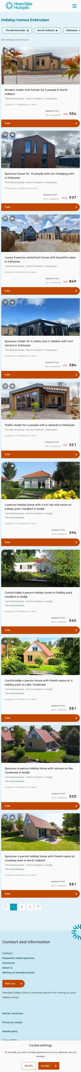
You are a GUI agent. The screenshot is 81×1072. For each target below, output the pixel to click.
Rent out (10, 983)
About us (7, 967)
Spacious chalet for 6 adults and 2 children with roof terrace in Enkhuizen (39, 343)
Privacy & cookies (12, 1022)
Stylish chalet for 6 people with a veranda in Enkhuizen (40, 425)
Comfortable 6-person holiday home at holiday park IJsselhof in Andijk (38, 594)
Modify (29, 1065)
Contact (7, 953)
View (7, 123)
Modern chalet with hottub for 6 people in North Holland (36, 92)
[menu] (74, 6)
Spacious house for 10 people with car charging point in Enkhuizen (39, 175)
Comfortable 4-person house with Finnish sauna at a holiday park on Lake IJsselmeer (38, 682)
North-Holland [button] (45, 30)
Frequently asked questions (18, 958)
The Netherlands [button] (15, 30)
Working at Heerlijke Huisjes (18, 972)
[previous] (5, 907)
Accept (45, 1065)
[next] (38, 907)
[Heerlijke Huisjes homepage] (18, 6)
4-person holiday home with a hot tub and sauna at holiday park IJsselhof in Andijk (38, 506)
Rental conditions (12, 1013)
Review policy (10, 1031)
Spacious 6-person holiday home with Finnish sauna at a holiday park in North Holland (40, 858)
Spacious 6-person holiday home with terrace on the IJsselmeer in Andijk (39, 770)
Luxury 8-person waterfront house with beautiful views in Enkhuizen (40, 259)
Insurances (8, 963)
